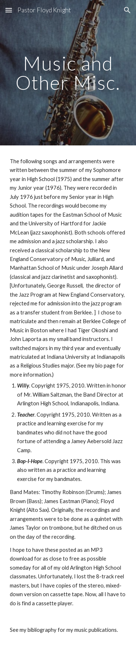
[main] (68, 73)
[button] (8, 10)
